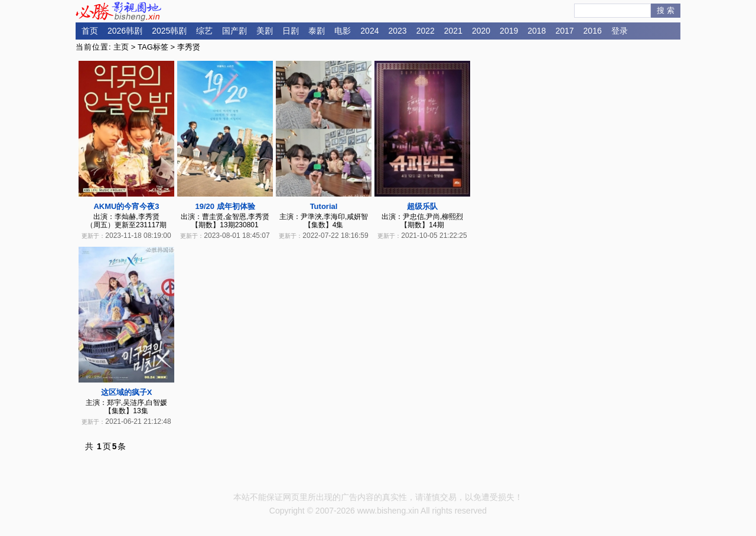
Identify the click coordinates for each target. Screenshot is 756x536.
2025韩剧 (169, 30)
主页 (121, 47)
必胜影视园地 (120, 11)
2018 (536, 30)
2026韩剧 (124, 30)
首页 (90, 30)
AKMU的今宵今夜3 (126, 206)
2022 (425, 30)
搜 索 (665, 10)
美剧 (264, 30)
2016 (593, 30)
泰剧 (316, 30)
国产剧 (234, 30)
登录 (619, 30)
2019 (509, 30)
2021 (453, 30)
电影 (342, 30)
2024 (369, 30)
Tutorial (324, 206)
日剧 (290, 30)
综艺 (204, 30)
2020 (481, 30)
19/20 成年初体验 (225, 206)
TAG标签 (153, 47)
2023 (397, 30)
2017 (564, 30)
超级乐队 (422, 206)
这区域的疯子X (126, 392)
